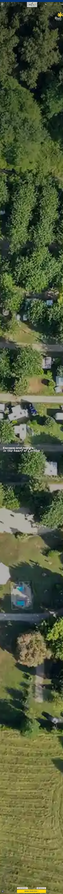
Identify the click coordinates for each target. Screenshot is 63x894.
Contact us (41, 888)
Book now (53, 4)
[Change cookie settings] (2, 891)
